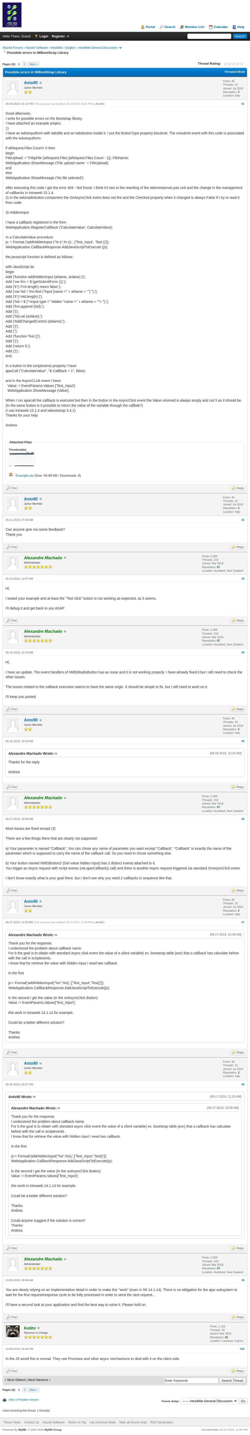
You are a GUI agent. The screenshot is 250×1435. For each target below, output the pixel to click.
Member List (194, 27)
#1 (242, 103)
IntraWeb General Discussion (97, 48)
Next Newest (38, 1380)
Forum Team (12, 1422)
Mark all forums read (133, 1422)
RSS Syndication (161, 1422)
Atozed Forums (13, 48)
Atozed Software (37, 48)
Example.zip (25, 475)
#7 (242, 922)
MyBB (22, 1429)
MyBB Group (52, 1429)
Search (169, 27)
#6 (242, 818)
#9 (242, 1280)
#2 (242, 519)
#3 (242, 578)
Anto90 (31, 83)
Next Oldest (16, 1380)
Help (240, 27)
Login (43, 36)
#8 (242, 1084)
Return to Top (77, 1422)
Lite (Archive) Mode (103, 1422)
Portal (150, 27)
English (70, 48)
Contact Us (31, 1422)
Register (58, 36)
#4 (242, 652)
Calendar (221, 27)
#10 (242, 1348)
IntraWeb (57, 48)
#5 (242, 741)
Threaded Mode (234, 71)
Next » (34, 64)
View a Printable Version (24, 1399)
